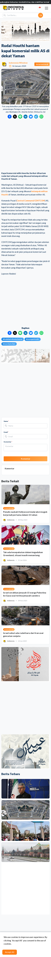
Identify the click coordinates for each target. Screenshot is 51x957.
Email (6, 432)
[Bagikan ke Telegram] (36, 117)
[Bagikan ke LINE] (20, 117)
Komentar (8, 442)
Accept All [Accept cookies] (9, 952)
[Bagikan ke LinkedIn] (25, 117)
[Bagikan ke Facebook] (10, 117)
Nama (6, 421)
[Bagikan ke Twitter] (15, 117)
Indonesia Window (18, 62)
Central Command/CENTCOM (31, 200)
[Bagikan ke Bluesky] (31, 117)
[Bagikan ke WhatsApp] (41, 117)
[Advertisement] (25, 145)
